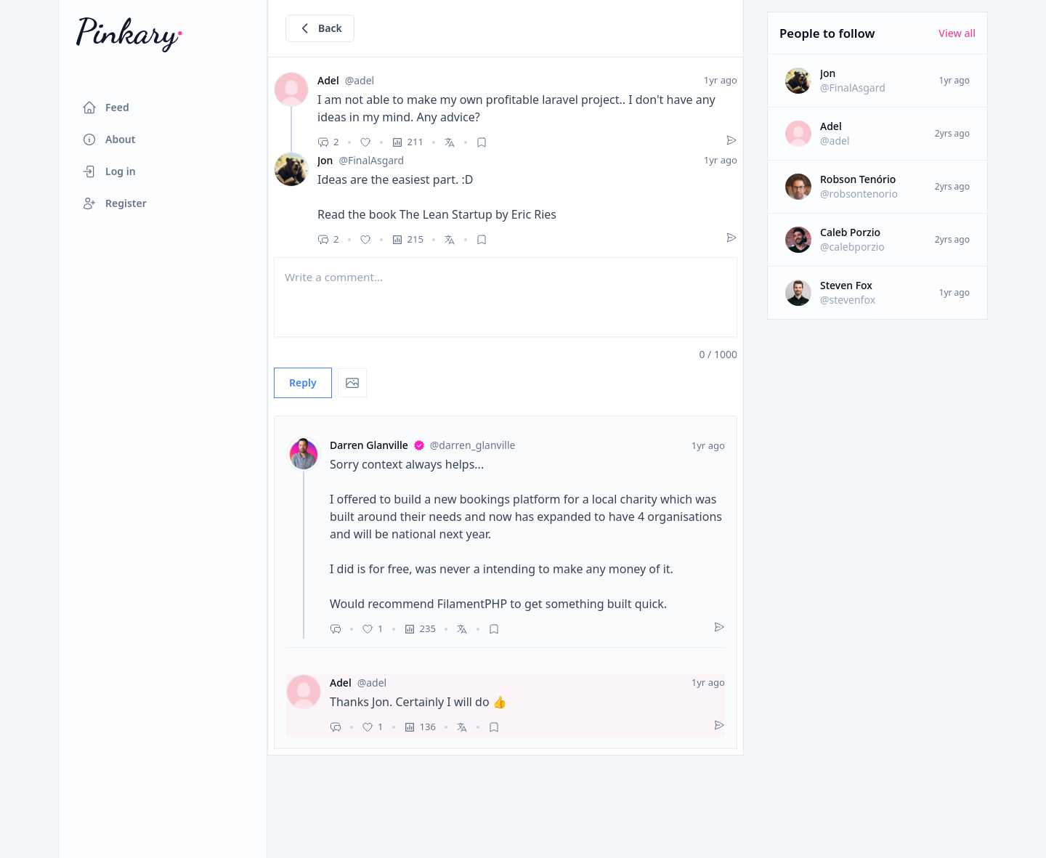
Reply (303, 382)
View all (957, 33)
